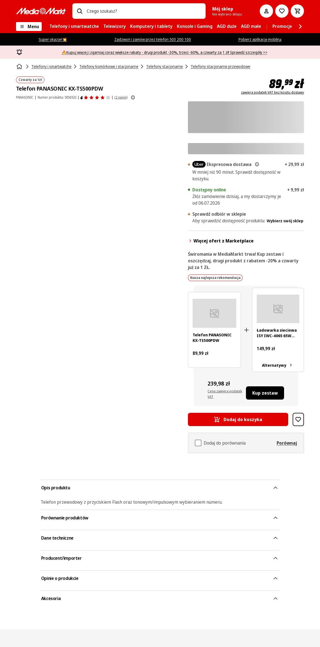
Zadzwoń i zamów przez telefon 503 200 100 (152, 39)
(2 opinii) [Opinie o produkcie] (120, 97)
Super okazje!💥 (53, 39)
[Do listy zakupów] (281, 11)
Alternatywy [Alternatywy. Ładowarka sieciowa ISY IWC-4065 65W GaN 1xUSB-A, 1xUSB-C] (278, 365)
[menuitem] (74, 26)
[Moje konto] (266, 11)
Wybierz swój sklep (285, 221)
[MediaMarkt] (41, 11)
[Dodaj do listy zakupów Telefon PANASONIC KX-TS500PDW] (298, 419)
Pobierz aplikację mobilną (259, 39)
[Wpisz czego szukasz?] (79, 11)
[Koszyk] (297, 11)
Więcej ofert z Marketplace (221, 240)
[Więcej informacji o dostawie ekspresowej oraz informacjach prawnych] (257, 164)
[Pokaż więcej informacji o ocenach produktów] (132, 97)
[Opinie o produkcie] (95, 97)
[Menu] (29, 26)
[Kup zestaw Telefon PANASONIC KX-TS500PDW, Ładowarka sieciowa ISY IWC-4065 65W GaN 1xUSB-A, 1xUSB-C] (265, 393)
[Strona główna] (20, 66)
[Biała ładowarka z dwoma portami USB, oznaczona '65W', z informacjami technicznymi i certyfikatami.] (278, 309)
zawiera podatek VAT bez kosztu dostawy (272, 92)
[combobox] (144, 11)
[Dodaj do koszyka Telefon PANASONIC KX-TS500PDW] (238, 419)
